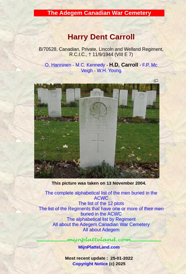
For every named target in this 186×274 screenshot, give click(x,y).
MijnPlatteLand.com (99, 246)
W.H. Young (109, 70)
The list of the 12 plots (101, 203)
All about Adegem (101, 229)
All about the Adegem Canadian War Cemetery (101, 224)
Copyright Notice (90, 263)
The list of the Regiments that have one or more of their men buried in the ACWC (101, 211)
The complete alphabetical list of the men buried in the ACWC (101, 195)
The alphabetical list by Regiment (101, 219)
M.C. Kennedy (90, 65)
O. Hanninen (58, 65)
